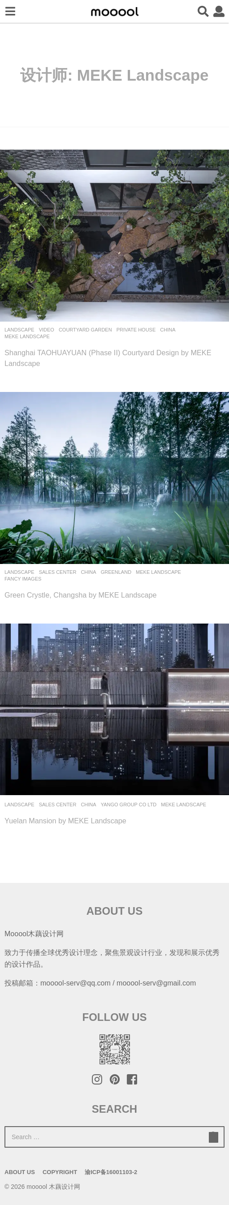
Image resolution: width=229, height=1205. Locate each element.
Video (46, 329)
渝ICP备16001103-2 (111, 1172)
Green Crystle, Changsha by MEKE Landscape (80, 595)
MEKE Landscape (27, 336)
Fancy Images (22, 578)
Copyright (60, 1172)
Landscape (19, 329)
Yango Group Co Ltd (129, 804)
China (167, 329)
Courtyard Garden (85, 329)
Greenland (116, 572)
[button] (10, 12)
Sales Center (58, 572)
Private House (136, 329)
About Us (19, 1172)
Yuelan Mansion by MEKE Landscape (65, 821)
